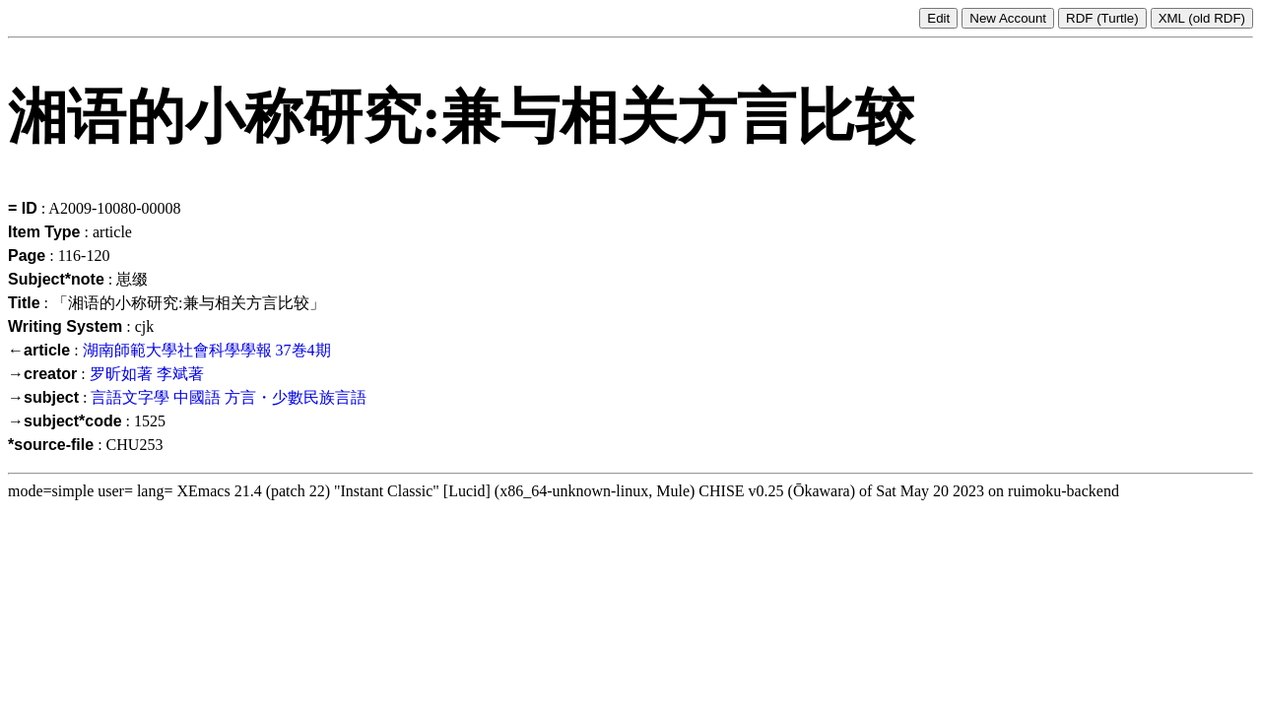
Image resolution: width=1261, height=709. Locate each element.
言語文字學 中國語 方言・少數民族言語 (228, 397)
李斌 (172, 373)
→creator (42, 373)
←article (39, 350)
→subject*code (65, 421)
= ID (22, 208)
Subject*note (56, 279)
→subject (43, 397)
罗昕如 (113, 373)
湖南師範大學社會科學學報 (177, 350)
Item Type (44, 232)
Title (24, 302)
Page (26, 255)
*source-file (51, 444)
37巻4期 (303, 350)
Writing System (65, 326)
